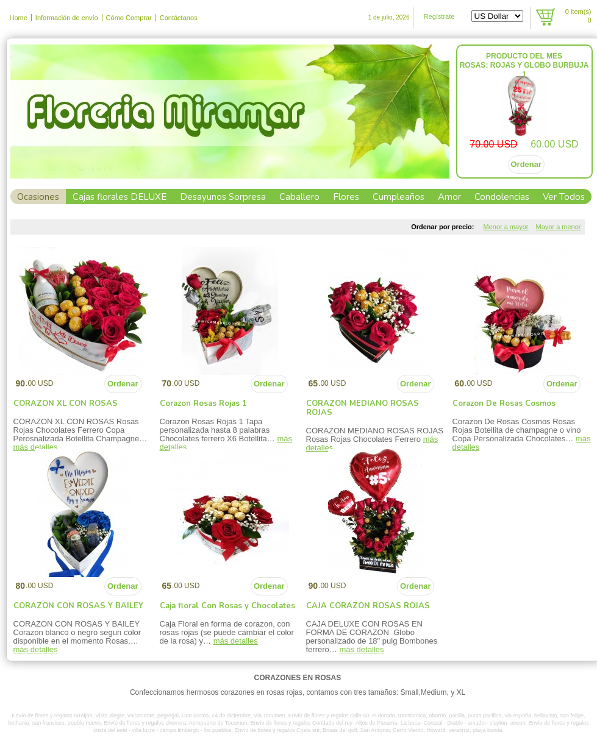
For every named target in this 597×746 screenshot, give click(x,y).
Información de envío (66, 17)
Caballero (299, 197)
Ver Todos (564, 197)
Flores (346, 197)
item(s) (578, 16)
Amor (449, 197)
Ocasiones (38, 197)
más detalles (35, 649)
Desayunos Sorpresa (223, 197)
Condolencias (501, 197)
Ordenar (526, 164)
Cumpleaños (398, 197)
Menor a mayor (506, 226)
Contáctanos (179, 17)
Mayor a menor (558, 226)
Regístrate (439, 16)
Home (18, 17)
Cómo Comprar (129, 17)
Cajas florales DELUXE (119, 197)
